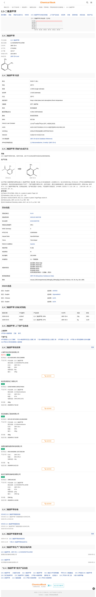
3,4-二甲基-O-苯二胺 (66, 575)
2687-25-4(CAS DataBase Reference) (41, 138)
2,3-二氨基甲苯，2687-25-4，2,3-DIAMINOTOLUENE (17, 552)
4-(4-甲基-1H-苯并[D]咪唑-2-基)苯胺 (11, 342)
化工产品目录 (15, 7)
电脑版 (46, 595)
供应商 (63, 14)
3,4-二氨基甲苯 (26, 572)
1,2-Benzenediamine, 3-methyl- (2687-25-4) (43, 142)
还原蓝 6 (54, 575)
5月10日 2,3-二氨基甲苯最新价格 (10, 514)
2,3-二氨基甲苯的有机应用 (17, 538)
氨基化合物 (33, 7)
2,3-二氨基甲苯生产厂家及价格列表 (17, 547)
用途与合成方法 (18, 14)
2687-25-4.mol (14, 56)
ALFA (54, 298)
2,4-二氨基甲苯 (37, 572)
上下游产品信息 (54, 14)
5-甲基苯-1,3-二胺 (63, 339)
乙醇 (15, 333)
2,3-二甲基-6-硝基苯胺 (29, 578)
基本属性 (3, 14)
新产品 (60, 592)
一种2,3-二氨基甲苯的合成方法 (18, 542)
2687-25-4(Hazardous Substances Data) (42, 276)
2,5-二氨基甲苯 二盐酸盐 (22, 575)
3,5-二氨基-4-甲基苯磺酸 (51, 572)
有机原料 (24, 7)
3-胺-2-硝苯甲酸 (78, 575)
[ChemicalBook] (47, 2)
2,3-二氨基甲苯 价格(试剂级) (39, 14)
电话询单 (48, 376)
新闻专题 (75, 14)
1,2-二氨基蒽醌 (16, 578)
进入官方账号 (58, 585)
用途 (10, 14)
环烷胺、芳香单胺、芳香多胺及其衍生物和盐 (51, 7)
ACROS (55, 290)
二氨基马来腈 (16, 572)
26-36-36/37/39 (34, 221)
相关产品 (90, 14)
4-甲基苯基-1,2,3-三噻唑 (8, 339)
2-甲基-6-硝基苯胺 (6, 333)
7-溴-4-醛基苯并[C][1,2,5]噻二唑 (47, 339)
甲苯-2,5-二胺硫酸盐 (67, 572)
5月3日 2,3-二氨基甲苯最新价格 (10, 524)
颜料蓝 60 (47, 575)
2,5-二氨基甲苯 (5, 572)
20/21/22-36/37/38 (35, 217)
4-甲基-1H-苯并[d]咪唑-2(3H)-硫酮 (80, 339)
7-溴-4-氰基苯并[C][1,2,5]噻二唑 (26, 339)
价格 (68, 14)
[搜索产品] (87, 2)
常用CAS (45, 592)
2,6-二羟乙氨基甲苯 (7, 575)
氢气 (19, 333)
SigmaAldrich (56, 294)
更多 (92, 347)
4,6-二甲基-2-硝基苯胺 (45, 578)
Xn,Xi (31, 213)
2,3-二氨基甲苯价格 (10, 509)
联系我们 (41, 595)
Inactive (32, 244)
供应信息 (82, 14)
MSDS (27, 14)
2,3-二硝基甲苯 (5, 578)
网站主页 (6, 7)
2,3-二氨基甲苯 (70, 7)
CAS (40, 592)
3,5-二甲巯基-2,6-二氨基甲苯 (83, 572)
